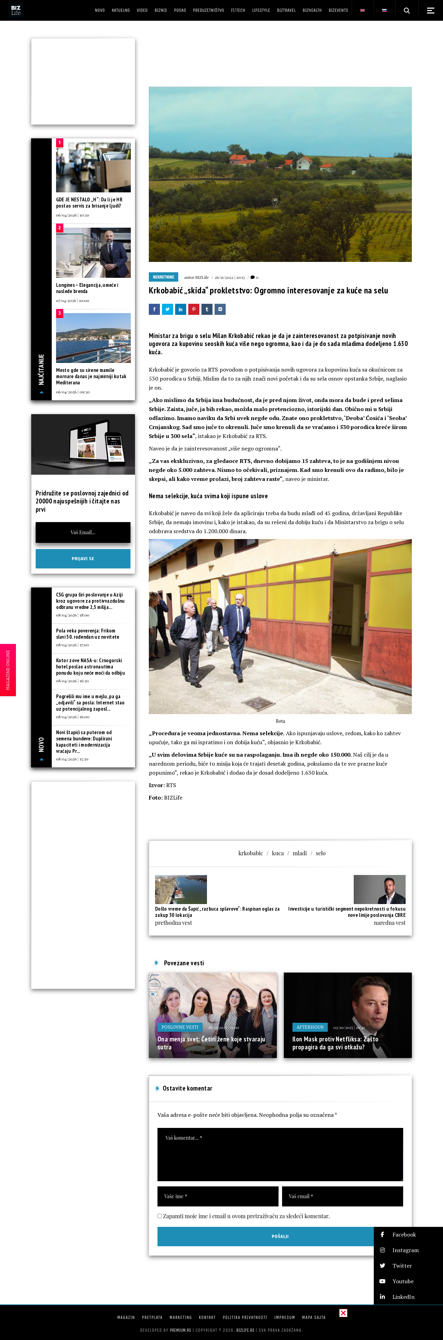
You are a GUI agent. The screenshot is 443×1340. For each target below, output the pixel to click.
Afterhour (310, 1027)
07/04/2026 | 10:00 (72, 300)
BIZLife (202, 277)
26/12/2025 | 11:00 (223, 1027)
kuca (278, 853)
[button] (408, 1234)
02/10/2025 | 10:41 (349, 1027)
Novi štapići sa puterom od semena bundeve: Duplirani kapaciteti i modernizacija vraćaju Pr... (84, 741)
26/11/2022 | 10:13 (230, 277)
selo (321, 853)
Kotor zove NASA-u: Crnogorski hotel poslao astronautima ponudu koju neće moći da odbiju (90, 666)
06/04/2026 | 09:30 (73, 391)
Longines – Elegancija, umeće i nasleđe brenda (87, 288)
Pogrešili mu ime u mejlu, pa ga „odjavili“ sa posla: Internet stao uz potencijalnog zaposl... (90, 702)
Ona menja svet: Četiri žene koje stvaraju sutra (211, 1043)
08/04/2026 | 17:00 (72, 644)
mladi (300, 853)
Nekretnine (163, 277)
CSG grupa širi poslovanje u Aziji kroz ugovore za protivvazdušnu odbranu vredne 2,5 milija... (90, 600)
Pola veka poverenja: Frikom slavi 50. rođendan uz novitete (87, 633)
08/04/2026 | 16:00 (73, 716)
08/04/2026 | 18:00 (73, 615)
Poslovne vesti (180, 1027)
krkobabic (250, 853)
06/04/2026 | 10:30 (72, 215)
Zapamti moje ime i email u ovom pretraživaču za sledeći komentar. (246, 1216)
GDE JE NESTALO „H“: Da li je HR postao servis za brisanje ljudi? (89, 202)
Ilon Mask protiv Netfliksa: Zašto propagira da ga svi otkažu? (335, 1043)
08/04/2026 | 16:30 (72, 680)
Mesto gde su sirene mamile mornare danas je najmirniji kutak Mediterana (91, 376)
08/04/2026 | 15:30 (72, 759)
